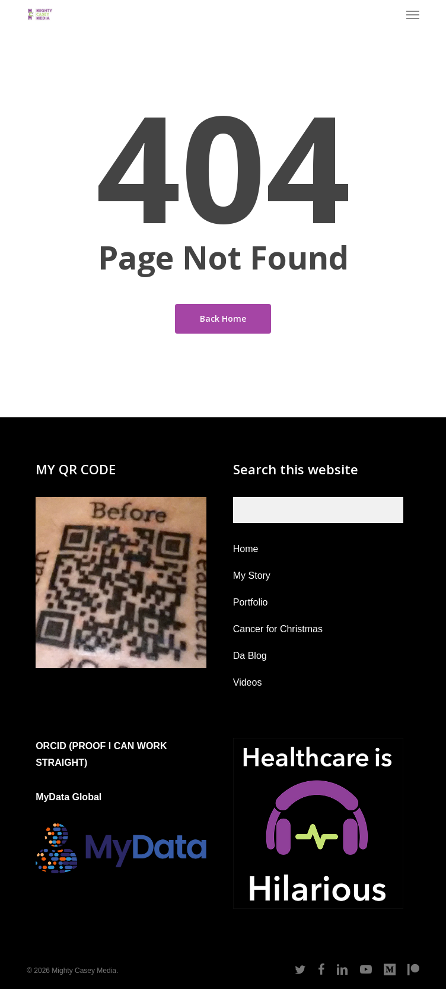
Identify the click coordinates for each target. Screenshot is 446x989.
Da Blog (250, 656)
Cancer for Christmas (278, 629)
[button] (412, 14)
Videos (247, 682)
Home (246, 549)
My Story (251, 575)
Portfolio (250, 602)
